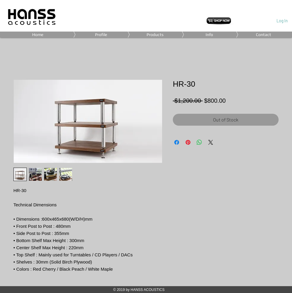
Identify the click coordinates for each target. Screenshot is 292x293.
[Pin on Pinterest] (188, 142)
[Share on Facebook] (176, 142)
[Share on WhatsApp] (199, 142)
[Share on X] (210, 142)
